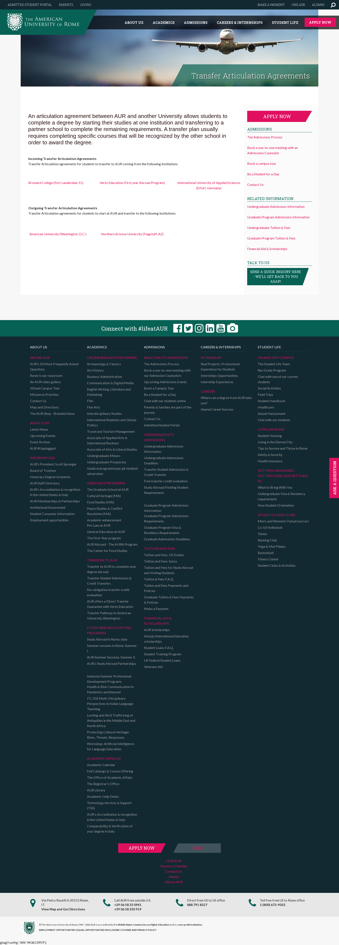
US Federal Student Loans (162, 660)
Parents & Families (173, 866)
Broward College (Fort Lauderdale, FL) (55, 183)
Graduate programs (106, 483)
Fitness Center (268, 559)
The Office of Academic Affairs (110, 777)
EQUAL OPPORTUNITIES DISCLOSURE (98, 930)
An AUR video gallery (45, 382)
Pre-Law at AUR (98, 525)
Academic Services (104, 758)
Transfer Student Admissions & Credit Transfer (166, 472)
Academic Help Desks (103, 796)
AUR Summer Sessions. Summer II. (111, 657)
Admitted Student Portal (30, 5)
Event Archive (40, 442)
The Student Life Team (274, 364)
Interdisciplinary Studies (104, 413)
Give (197, 848)
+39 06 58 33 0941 (127, 905)
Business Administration (104, 376)
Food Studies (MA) (100, 502)
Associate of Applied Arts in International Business (107, 440)
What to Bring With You (275, 487)
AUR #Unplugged (43, 448)
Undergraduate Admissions (159, 437)
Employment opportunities (49, 520)
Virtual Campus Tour (45, 388)
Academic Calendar (101, 765)
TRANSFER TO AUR (102, 560)
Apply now (277, 116)
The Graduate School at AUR (108, 489)
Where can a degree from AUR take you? (226, 400)
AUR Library (96, 790)
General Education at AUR (106, 532)
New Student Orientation (276, 505)
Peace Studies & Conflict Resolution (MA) (104, 511)
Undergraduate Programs (112, 358)
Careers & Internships (240, 22)
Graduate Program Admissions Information (278, 217)
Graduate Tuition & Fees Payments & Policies (169, 599)
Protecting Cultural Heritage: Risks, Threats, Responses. (108, 734)
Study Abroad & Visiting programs (109, 630)
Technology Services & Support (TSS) (109, 805)
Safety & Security (270, 455)
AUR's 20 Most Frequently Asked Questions (54, 366)
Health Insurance (270, 461)
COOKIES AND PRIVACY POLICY (138, 930)
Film (90, 401)
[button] (333, 4)
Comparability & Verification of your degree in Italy (110, 828)
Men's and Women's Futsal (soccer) (283, 521)
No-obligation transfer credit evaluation (108, 592)
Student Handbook (271, 401)
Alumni (318, 5)
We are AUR (40, 358)
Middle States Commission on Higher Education (144, 924)
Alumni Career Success (217, 409)
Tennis (262, 534)
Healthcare (266, 407)
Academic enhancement (104, 520)
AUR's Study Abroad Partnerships (111, 663)
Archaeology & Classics (104, 364)
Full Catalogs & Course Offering (110, 771)
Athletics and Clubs (276, 515)
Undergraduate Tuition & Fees (268, 228)
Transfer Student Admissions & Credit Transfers (109, 580)
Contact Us (255, 185)
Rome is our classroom (46, 375)
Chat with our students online (165, 401)
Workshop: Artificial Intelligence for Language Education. (110, 746)
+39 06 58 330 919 (127, 909)
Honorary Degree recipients (50, 477)
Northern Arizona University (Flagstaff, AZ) (132, 234)
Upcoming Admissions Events (165, 382)
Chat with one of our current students (278, 379)
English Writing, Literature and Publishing (109, 391)
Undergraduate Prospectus (106, 462)
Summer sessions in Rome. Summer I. (112, 648)
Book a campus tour (261, 163)
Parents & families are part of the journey (167, 409)
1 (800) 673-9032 (272, 905)
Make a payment (271, 5)
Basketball (266, 553)
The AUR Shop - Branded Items (52, 413)
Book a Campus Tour (159, 388)
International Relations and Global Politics (111, 422)
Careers (208, 391)
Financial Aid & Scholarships (267, 249)
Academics (164, 22)
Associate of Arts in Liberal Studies (112, 449)
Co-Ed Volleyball (270, 527)
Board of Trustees (43, 470)
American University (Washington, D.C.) (57, 234)
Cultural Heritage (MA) (104, 496)
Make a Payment (156, 609)
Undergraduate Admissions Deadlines (163, 460)
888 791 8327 (197, 905)
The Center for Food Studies (107, 551)
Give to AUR (174, 882)
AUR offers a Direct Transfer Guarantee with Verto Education (110, 603)
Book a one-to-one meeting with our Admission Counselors (167, 372)
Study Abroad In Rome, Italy (107, 639)
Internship (211, 358)
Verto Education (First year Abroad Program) (132, 183)
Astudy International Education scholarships (166, 638)
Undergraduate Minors (103, 456)
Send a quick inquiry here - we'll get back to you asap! (275, 276)
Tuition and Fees (159, 548)
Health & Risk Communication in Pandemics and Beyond (110, 689)
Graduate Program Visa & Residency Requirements (162, 530)
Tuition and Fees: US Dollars (164, 555)
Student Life (285, 22)
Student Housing (270, 436)
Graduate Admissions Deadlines (167, 539)
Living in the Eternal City (275, 442)
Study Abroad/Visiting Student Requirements (166, 490)
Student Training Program (162, 654)
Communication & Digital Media (110, 383)
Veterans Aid (153, 667)
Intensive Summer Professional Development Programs (109, 678)
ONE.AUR (173, 861)
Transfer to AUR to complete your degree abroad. (111, 569)
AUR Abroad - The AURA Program (112, 544)
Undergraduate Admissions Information (276, 206)
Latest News (39, 429)
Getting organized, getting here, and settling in (283, 475)
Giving (85, 5)
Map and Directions (44, 407)
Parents (66, 5)
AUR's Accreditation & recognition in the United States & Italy (55, 492)
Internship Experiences (217, 382)
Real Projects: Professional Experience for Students (220, 366)
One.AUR (298, 5)
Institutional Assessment (47, 507)
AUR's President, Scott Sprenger (53, 464)
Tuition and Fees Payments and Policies (166, 588)
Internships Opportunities (219, 375)
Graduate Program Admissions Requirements (166, 518)
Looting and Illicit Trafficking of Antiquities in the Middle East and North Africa (111, 720)
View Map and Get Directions (63, 909)
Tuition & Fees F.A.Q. (159, 579)
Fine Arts (93, 407)
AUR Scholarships (157, 630)
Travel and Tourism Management (111, 431)
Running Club (267, 540)
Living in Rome (271, 429)
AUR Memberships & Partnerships (55, 501)
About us (134, 22)
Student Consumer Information (52, 514)
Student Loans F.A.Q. (159, 648)
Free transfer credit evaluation (166, 481)
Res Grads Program (272, 370)
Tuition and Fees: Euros (160, 561)
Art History (95, 370)
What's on (39, 423)
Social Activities (269, 388)
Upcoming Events (43, 436)
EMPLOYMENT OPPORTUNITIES (57, 930)
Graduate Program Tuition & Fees (271, 238)
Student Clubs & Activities (277, 565)
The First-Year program (104, 538)
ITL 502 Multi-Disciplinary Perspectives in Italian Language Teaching (110, 703)
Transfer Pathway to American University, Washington (109, 615)
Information (42, 458)
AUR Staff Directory (45, 483)
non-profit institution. (190, 924)
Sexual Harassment (271, 413)
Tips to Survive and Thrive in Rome (283, 448)
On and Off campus (276, 358)
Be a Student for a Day (263, 174)
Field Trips (265, 394)
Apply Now (320, 22)
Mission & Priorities (44, 394)
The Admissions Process (264, 137)
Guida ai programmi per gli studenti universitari (112, 471)
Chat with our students (274, 420)
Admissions (195, 22)
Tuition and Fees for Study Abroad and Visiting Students (168, 570)
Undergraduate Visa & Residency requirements (281, 496)
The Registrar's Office (103, 784)
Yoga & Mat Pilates (272, 546)
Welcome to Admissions (166, 358)
